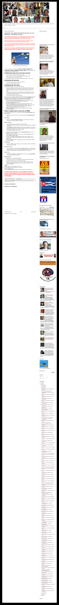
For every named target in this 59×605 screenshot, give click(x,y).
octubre (42, 387)
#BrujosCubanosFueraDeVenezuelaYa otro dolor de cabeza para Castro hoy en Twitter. (49, 310)
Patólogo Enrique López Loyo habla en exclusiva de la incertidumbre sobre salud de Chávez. (49, 289)
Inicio (4, 28)
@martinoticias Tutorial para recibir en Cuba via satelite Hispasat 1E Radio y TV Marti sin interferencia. (49, 324)
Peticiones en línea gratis (47, 228)
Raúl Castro (31, 180)
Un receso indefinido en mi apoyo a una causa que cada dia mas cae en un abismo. (49, 317)
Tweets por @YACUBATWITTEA (44, 158)
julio (42, 595)
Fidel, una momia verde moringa (46, 422)
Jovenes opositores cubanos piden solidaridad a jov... (46, 451)
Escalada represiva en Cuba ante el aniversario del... (46, 524)
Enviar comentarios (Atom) (13, 213)
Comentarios (42, 378)
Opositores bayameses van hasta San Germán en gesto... (46, 409)
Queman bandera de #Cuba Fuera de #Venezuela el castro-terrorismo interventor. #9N (49, 338)
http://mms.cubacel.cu (10, 163)
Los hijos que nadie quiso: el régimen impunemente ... (46, 541)
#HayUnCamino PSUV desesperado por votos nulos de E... (47, 576)
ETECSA (27, 180)
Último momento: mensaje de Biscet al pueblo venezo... (47, 572)
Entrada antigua (33, 211)
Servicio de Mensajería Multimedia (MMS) (20, 65)
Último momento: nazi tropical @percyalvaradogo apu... (45, 570)
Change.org (41, 228)
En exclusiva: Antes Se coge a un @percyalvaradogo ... (46, 566)
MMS (29, 180)
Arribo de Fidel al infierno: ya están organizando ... (46, 530)
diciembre (42, 385)
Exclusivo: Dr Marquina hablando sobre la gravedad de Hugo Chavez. (49, 303)
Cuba (22, 180)
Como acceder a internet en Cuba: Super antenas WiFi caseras (49, 295)
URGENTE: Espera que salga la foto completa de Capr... (46, 578)
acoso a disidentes (10, 180)
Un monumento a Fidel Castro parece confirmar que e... (46, 503)
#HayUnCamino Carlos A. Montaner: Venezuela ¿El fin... (46, 580)
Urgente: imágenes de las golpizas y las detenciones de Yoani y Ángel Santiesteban (49, 351)
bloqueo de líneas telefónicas (17, 180)
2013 (41, 382)
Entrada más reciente (8, 211)
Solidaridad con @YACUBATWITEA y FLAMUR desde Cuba (46, 493)
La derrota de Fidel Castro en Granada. (47, 417)
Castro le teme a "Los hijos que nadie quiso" (47, 453)
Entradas (42, 376)
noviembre (43, 386)
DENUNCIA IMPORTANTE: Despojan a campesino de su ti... (47, 582)
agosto (42, 594)
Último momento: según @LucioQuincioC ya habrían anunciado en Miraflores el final (49, 344)
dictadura (24, 180)
